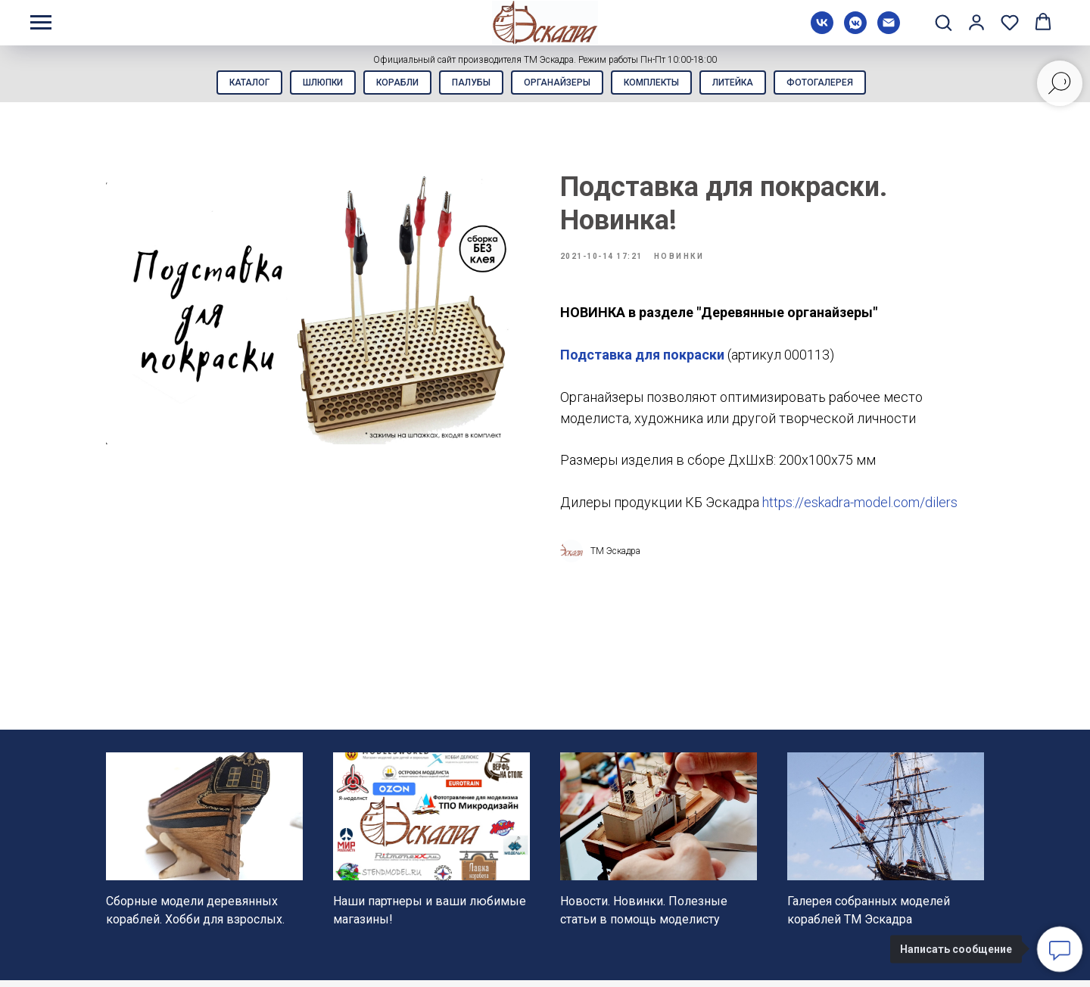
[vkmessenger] (855, 29)
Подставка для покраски (642, 361)
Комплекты (658, 84)
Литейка (744, 84)
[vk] (822, 29)
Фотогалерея (835, 84)
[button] (943, 22)
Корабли (390, 84)
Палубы (469, 84)
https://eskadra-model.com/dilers (860, 509)
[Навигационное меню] (40, 22)
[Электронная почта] (888, 29)
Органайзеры (559, 84)
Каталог (233, 84)
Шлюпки (311, 84)
